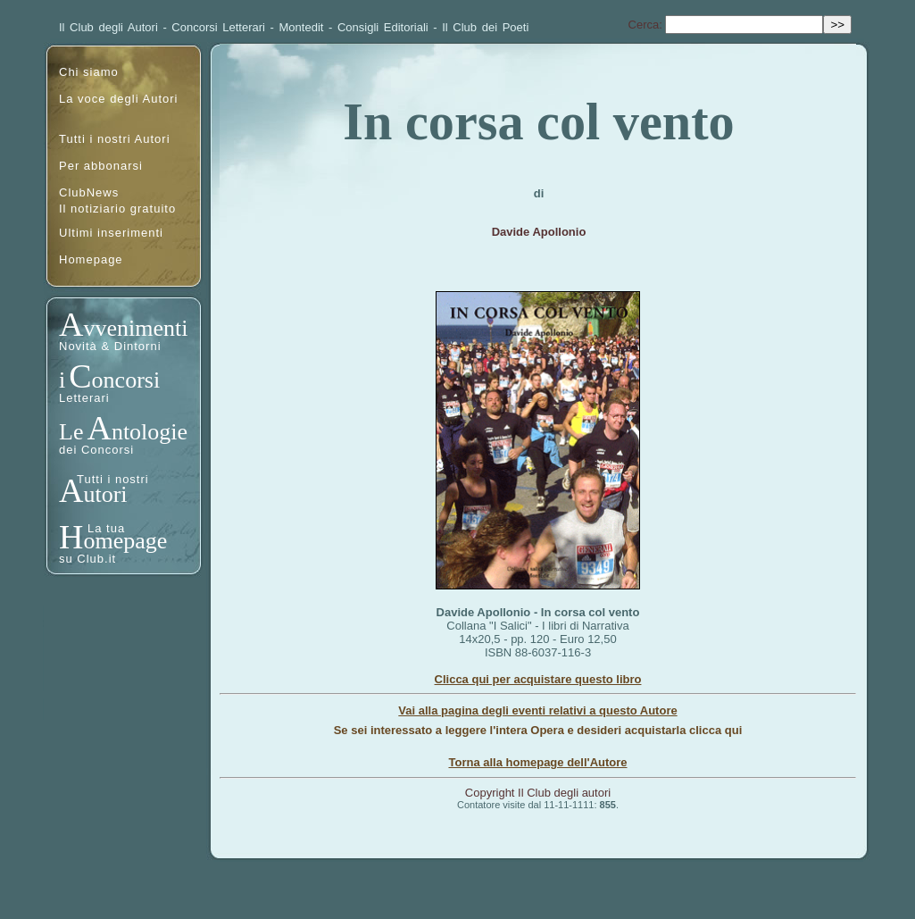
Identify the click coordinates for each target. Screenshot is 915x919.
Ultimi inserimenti (111, 232)
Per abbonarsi (101, 165)
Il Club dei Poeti (485, 27)
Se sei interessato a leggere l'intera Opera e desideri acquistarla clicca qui (538, 730)
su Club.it (87, 558)
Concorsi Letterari (218, 27)
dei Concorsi (96, 449)
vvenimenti (135, 328)
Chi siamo (89, 72)
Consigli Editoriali (382, 27)
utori (105, 494)
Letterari (84, 398)
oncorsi (126, 380)
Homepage (91, 259)
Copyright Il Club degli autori (538, 792)
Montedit (301, 27)
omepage (125, 541)
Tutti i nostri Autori (115, 139)
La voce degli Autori (118, 98)
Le (71, 432)
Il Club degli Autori (108, 27)
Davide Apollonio (539, 231)
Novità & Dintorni (110, 346)
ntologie (149, 432)
